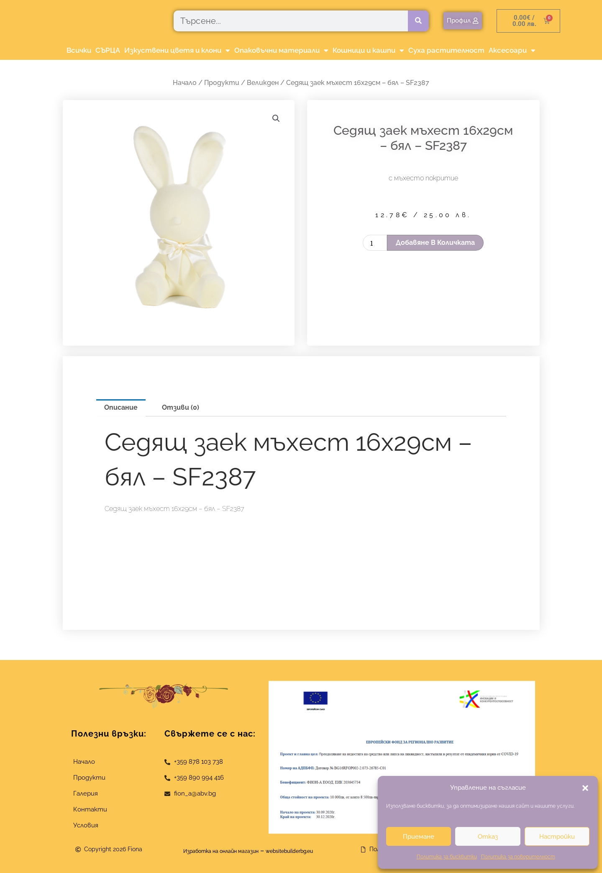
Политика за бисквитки (447, 857)
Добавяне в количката (435, 242)
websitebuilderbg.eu (304, 851)
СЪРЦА (107, 50)
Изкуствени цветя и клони (177, 50)
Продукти (221, 83)
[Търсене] (418, 20)
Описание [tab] (121, 407)
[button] (585, 788)
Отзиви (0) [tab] (180, 407)
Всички (79, 50)
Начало (185, 83)
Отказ (488, 836)
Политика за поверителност (518, 857)
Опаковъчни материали (281, 50)
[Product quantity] (375, 243)
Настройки (557, 836)
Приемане (418, 836)
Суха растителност (446, 50)
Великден (263, 83)
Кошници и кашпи (368, 50)
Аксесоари (512, 50)
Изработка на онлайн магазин (211, 851)
